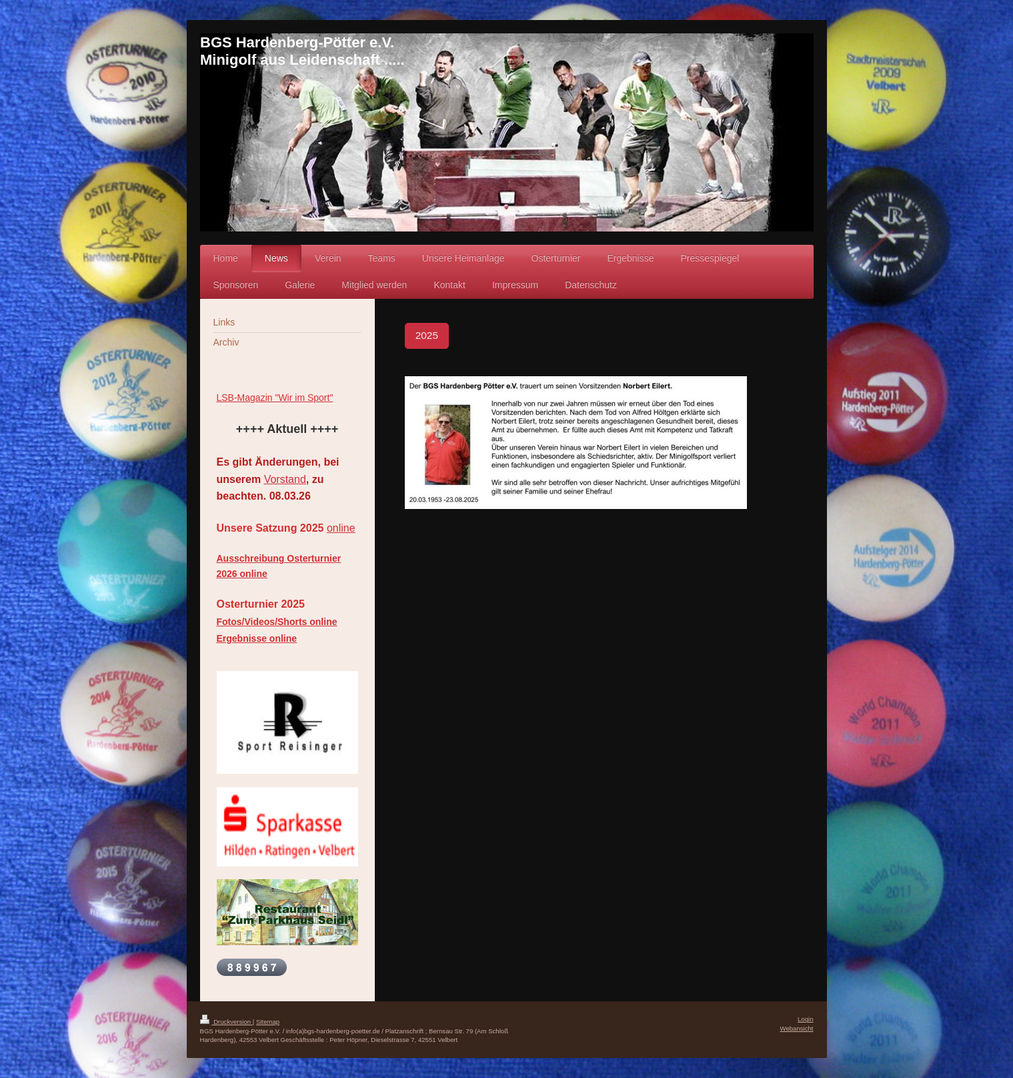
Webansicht (797, 1028)
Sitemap (267, 1021)
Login (805, 1019)
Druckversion (226, 1021)
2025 (426, 335)
